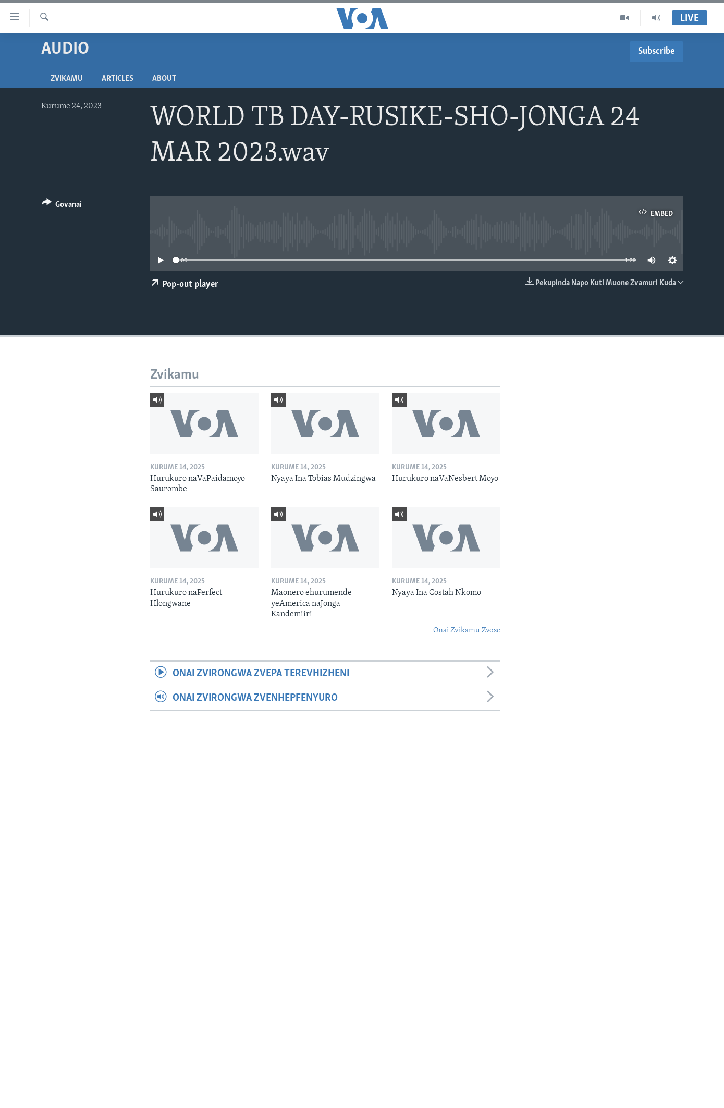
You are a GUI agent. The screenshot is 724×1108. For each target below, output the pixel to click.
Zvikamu (67, 79)
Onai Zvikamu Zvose (466, 631)
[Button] (62, 206)
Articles (117, 79)
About (164, 79)
